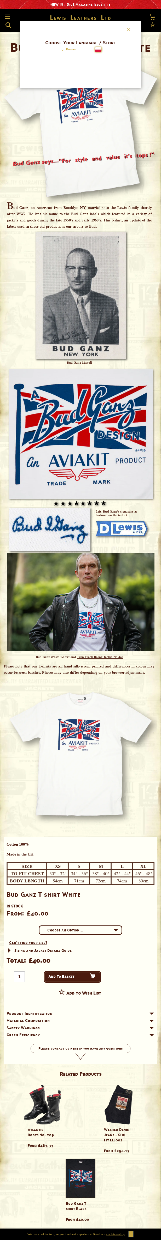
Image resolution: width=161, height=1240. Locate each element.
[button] (68, 50)
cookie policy (115, 1234)
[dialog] (80, 620)
